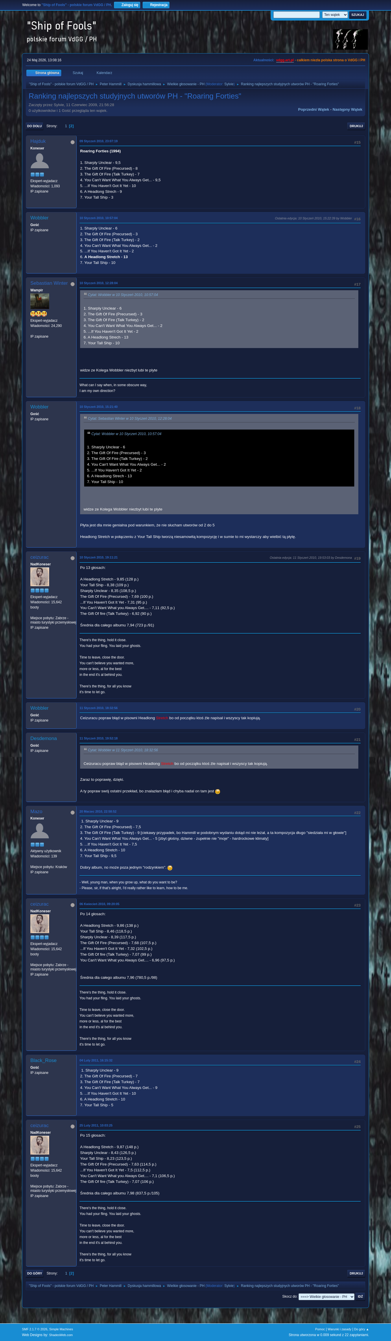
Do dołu (34, 126)
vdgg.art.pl (285, 60)
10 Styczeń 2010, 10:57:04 (99, 218)
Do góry (34, 1273)
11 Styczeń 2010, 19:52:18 (99, 738)
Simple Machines (61, 1329)
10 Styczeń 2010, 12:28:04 (99, 283)
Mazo (36, 811)
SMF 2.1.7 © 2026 (34, 1329)
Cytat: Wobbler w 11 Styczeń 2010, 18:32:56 (123, 750)
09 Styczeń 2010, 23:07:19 (99, 141)
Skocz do (289, 1296)
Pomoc (320, 1329)
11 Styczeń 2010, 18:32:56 (99, 708)
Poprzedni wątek (313, 109)
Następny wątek (347, 109)
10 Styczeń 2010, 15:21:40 (99, 406)
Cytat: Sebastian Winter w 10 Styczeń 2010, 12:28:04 (130, 419)
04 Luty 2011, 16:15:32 (96, 1060)
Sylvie (229, 84)
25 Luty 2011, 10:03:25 (96, 1125)
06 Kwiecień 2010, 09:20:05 (99, 904)
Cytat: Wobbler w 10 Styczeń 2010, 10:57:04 (123, 295)
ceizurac (39, 557)
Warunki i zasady (339, 1329)
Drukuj (356, 126)
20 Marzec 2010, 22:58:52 (98, 811)
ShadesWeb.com (61, 1335)
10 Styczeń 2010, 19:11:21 (99, 557)
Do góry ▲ (361, 1329)
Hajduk (38, 141)
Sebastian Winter (49, 283)
